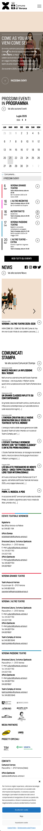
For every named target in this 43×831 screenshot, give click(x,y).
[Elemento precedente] (7, 52)
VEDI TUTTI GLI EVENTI (21, 258)
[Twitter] (39, 267)
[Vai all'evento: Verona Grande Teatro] (37, 186)
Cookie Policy (12, 828)
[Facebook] (26, 267)
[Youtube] (35, 267)
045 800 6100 (9, 588)
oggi (18, 120)
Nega (21, 816)
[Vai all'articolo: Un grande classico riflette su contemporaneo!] (21, 401)
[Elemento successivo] (35, 52)
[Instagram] (31, 267)
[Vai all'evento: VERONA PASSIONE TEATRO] (37, 223)
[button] (39, 781)
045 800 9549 (9, 640)
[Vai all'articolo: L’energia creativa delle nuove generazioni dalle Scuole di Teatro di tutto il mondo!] (21, 424)
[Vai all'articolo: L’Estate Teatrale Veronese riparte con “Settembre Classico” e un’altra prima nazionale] (21, 449)
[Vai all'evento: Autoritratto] (37, 217)
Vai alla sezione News (14, 273)
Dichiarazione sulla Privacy (27, 828)
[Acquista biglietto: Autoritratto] (37, 212)
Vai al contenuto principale (2, 0)
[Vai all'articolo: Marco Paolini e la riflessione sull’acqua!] (21, 378)
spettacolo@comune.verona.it (13, 776)
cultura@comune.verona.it (17, 548)
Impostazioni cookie (21, 823)
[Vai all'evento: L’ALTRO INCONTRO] (37, 202)
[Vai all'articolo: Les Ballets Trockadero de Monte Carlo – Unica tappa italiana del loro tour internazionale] (21, 474)
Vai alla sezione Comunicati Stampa (23, 363)
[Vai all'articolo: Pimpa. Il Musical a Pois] (21, 496)
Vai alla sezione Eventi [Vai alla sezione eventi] (14, 109)
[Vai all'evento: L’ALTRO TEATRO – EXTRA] (37, 240)
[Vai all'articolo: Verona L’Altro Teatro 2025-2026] (21, 306)
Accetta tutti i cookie (21, 810)
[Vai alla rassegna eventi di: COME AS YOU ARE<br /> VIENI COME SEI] (21, 80)
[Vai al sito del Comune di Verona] (19, 6)
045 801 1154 (9, 529)
